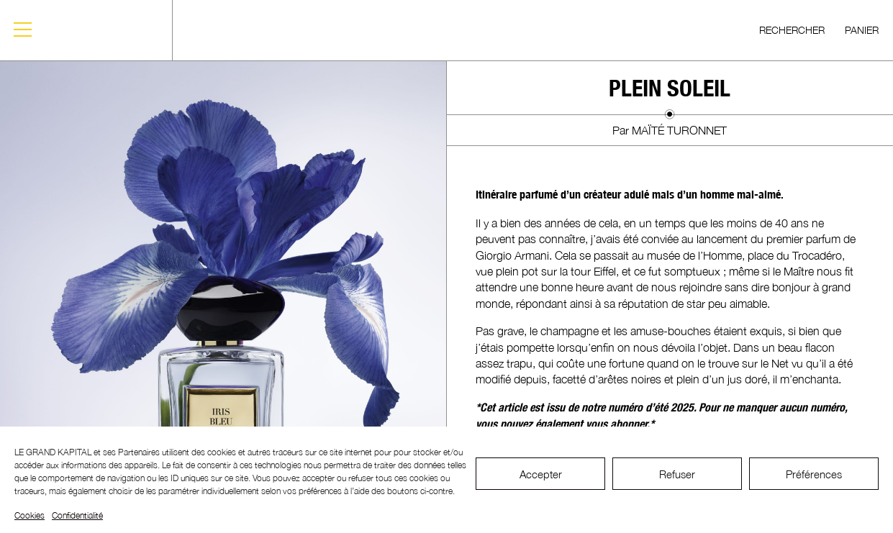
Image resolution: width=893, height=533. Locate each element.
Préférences (814, 474)
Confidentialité (77, 515)
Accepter (541, 474)
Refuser (677, 474)
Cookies (29, 515)
